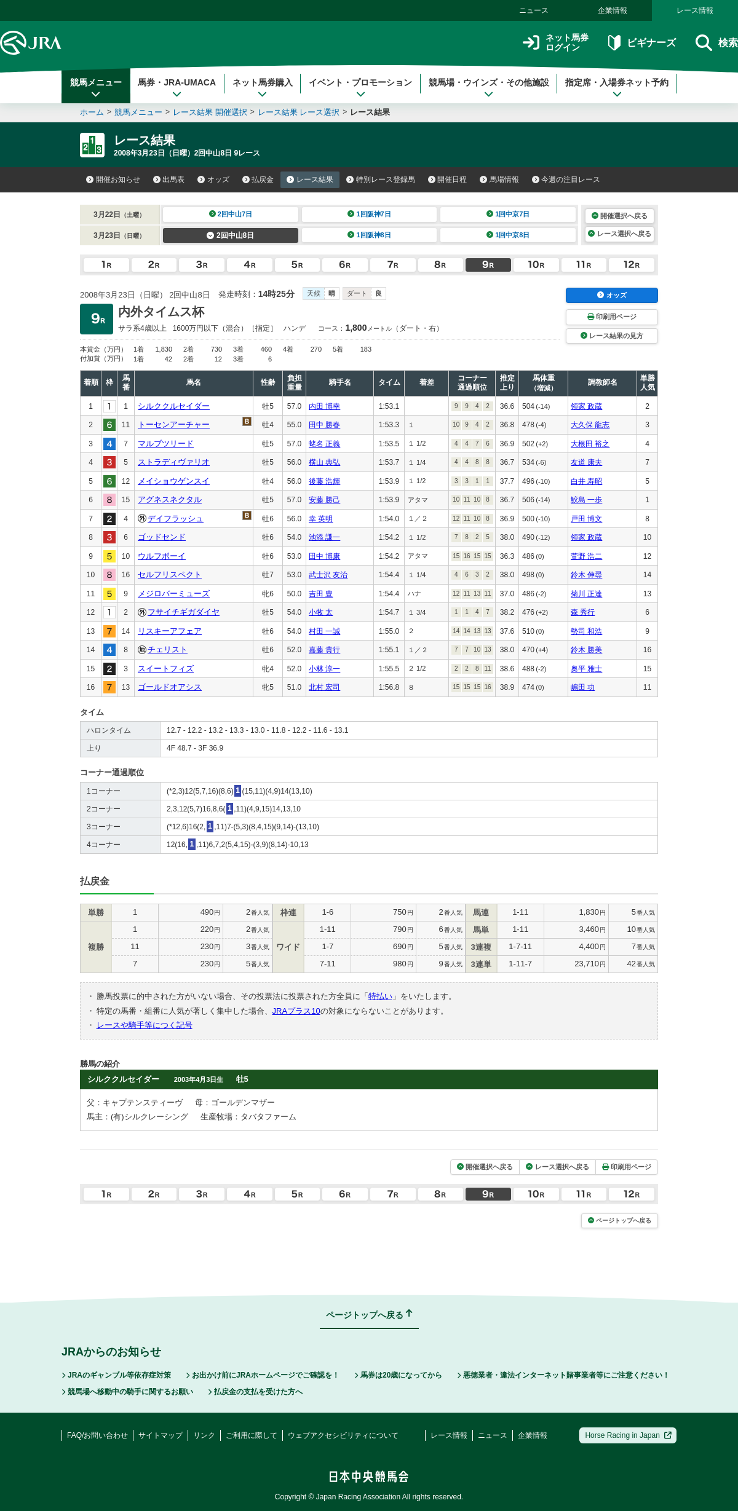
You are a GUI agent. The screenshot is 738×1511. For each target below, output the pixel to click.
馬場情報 (499, 179)
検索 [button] (717, 42)
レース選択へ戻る (619, 233)
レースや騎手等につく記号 (144, 1025)
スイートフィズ (166, 668)
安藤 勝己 (324, 499)
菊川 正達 (586, 594)
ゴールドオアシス (170, 687)
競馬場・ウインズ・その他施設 (489, 87)
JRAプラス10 (296, 1011)
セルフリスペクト (170, 574)
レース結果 (310, 179)
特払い (380, 996)
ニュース (534, 10)
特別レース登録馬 (380, 179)
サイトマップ (160, 1435)
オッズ (213, 179)
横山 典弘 (324, 462)
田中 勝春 (324, 424)
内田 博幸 (324, 406)
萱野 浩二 (586, 556)
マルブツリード (166, 443)
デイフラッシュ (176, 518)
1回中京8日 (508, 235)
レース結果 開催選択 (210, 112)
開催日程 (447, 179)
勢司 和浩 (586, 631)
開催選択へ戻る (620, 215)
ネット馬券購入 (262, 87)
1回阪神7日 (369, 214)
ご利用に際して (251, 1435)
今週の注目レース (566, 179)
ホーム (92, 112)
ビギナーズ (641, 42)
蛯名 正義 (324, 444)
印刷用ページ (612, 316)
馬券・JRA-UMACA (177, 87)
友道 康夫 (586, 462)
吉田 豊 (321, 594)
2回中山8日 (230, 235)
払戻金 (258, 179)
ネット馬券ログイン (556, 43)
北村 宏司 (324, 687)
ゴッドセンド (162, 537)
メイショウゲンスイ (174, 481)
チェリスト (168, 649)
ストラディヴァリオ (174, 462)
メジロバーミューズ (174, 593)
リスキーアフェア (170, 631)
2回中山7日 (231, 214)
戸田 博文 (586, 519)
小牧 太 (321, 612)
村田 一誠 (324, 631)
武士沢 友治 (328, 574)
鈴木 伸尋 (586, 574)
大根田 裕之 (590, 444)
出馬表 (169, 179)
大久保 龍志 (590, 424)
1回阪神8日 (369, 235)
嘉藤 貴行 (324, 649)
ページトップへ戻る (619, 1220)
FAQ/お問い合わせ (97, 1435)
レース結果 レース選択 (299, 112)
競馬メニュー (96, 87)
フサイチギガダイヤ (184, 612)
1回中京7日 (508, 214)
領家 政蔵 (586, 406)
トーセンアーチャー (174, 424)
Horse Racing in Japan (628, 1435)
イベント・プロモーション (360, 87)
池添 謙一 (324, 537)
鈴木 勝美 (586, 649)
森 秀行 (583, 612)
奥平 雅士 (586, 669)
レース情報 (694, 10)
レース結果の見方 (612, 335)
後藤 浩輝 (324, 481)
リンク (204, 1435)
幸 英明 (321, 519)
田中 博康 (324, 556)
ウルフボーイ (162, 556)
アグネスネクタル (170, 499)
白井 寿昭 (586, 481)
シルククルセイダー (174, 406)
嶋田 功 (583, 687)
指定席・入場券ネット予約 (617, 87)
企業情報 (612, 10)
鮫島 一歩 (586, 499)
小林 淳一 (324, 669)
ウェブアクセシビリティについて (343, 1435)
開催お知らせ (113, 179)
